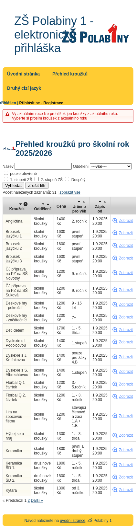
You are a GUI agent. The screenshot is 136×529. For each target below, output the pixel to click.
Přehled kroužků (70, 73)
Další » (37, 500)
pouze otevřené (23, 173)
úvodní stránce (73, 520)
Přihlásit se (29, 103)
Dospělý (78, 180)
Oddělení (81, 166)
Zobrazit (126, 220)
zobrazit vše (70, 192)
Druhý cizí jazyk (24, 88)
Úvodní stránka (23, 73)
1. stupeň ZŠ (21, 180)
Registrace (53, 103)
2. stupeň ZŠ (52, 180)
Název (8, 166)
